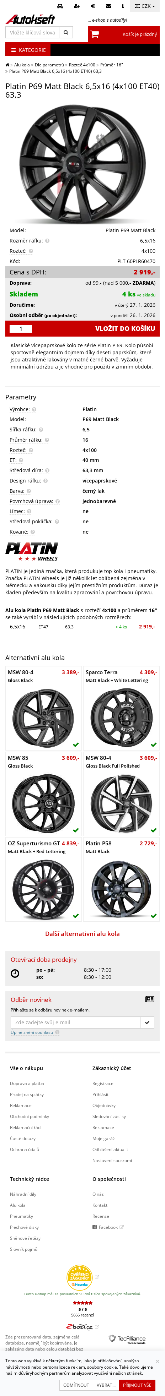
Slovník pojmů (23, 1249)
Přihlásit (100, 1094)
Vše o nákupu (26, 1068)
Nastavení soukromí (112, 1160)
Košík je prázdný (140, 34)
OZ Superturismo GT (36, 847)
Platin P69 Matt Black (130, 230)
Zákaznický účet (111, 1068)
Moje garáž (103, 1138)
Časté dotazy (23, 1138)
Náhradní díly (23, 1194)
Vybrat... (106, 1385)
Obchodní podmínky (29, 1116)
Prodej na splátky (27, 1094)
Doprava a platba (27, 1083)
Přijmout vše (137, 1385)
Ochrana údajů (24, 1149)
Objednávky (104, 1105)
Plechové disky (24, 1227)
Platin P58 (99, 847)
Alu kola (18, 1205)
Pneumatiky (21, 1216)
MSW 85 (20, 761)
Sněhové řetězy (25, 1238)
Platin (89, 409)
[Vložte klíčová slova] (32, 32)
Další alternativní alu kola (82, 933)
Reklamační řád (25, 1127)
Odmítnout (76, 1385)
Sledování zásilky (109, 1116)
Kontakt (99, 1205)
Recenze (100, 1216)
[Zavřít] (157, 1361)
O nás (98, 1194)
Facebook (108, 1227)
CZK (145, 5)
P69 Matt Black (100, 419)
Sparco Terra (117, 676)
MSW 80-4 (20, 676)
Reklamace (21, 1105)
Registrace (102, 1083)
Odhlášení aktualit (110, 1149)
